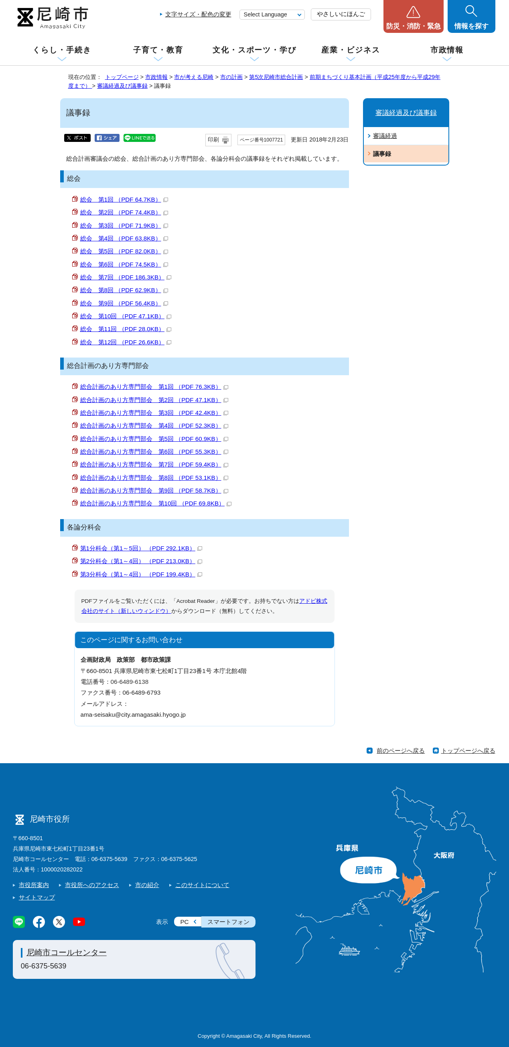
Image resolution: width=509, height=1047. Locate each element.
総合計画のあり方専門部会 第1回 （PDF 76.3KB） (154, 386)
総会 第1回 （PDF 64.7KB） (124, 199)
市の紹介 (147, 884)
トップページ (122, 77)
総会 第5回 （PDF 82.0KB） (124, 251)
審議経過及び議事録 (122, 86)
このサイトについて (202, 884)
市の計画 (231, 77)
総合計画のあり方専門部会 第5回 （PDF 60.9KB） (154, 438)
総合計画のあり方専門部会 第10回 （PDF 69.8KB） (156, 503)
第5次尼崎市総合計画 (276, 77)
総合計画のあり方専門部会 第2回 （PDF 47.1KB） (154, 399)
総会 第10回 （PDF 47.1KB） (126, 316)
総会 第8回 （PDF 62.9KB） (124, 290)
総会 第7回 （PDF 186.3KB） (126, 277)
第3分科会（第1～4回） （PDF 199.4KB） (141, 574)
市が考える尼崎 (193, 77)
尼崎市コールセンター (66, 952)
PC (184, 921)
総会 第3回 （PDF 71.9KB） (124, 225)
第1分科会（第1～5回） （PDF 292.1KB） (141, 548)
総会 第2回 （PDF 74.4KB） (124, 212)
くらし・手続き (61, 50)
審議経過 (385, 135)
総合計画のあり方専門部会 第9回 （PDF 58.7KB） (154, 490)
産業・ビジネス (350, 50)
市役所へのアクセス (92, 884)
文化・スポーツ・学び (254, 50)
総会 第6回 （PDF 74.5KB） (124, 264)
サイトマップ (37, 897)
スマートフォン (228, 921)
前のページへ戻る (401, 750)
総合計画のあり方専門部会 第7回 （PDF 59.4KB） (154, 464)
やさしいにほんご (341, 13)
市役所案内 (34, 884)
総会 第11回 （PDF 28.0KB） (126, 328)
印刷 (213, 140)
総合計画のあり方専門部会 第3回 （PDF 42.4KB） (154, 412)
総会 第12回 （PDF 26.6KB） (126, 342)
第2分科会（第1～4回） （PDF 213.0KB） (141, 561)
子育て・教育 (158, 50)
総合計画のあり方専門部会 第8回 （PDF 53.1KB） (154, 477)
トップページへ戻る (468, 750)
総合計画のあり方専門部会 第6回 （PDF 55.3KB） (154, 451)
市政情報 (447, 50)
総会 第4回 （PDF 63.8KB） (124, 238)
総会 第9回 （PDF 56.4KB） (124, 303)
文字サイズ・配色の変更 (198, 14)
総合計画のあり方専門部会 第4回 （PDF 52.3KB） (154, 425)
